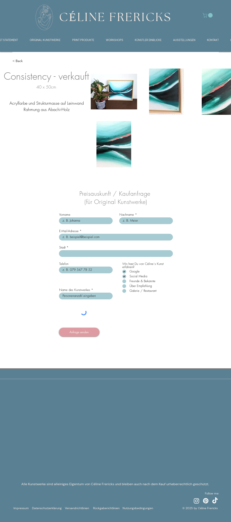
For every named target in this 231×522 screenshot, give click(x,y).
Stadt (62, 247)
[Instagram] (196, 500)
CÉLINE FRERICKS (115, 18)
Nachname (126, 214)
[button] (208, 15)
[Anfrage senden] (79, 332)
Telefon (63, 264)
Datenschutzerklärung (47, 508)
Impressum (21, 508)
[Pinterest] (205, 500)
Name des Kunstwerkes (74, 290)
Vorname (64, 214)
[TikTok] (215, 500)
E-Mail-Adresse (69, 231)
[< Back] (20, 61)
